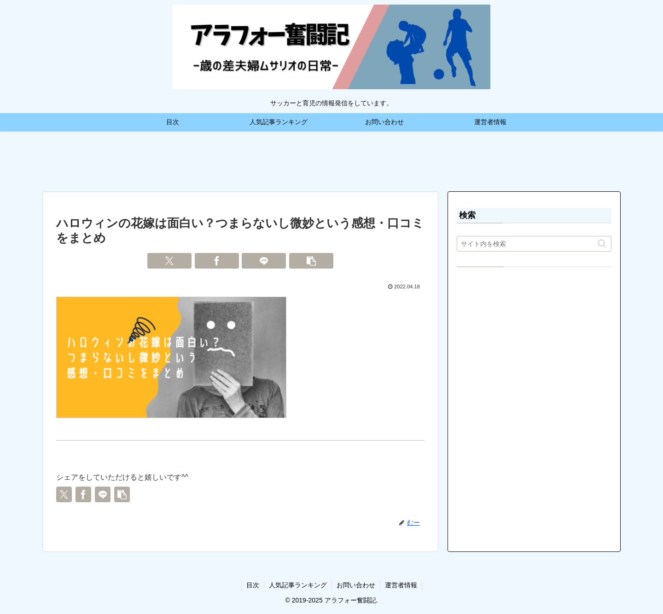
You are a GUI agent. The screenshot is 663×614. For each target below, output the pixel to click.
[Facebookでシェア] (217, 261)
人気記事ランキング (298, 585)
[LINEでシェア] (264, 261)
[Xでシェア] (169, 261)
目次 (252, 585)
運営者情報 (401, 585)
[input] (534, 244)
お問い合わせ (356, 585)
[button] (311, 261)
